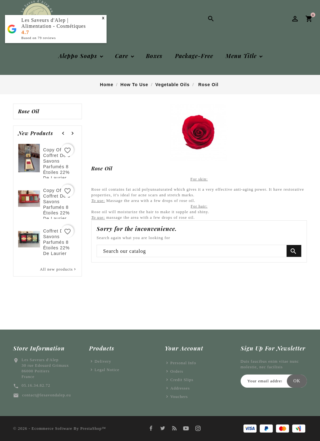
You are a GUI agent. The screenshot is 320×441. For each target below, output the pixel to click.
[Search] (199, 251)
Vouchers (179, 396)
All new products (58, 269)
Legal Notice (107, 369)
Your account (184, 348)
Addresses (180, 388)
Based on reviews (38, 38)
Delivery (103, 361)
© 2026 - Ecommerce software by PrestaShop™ (59, 428)
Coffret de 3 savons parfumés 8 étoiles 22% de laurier (56, 242)
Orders (176, 371)
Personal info (183, 362)
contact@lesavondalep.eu (46, 395)
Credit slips (181, 379)
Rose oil (28, 111)
